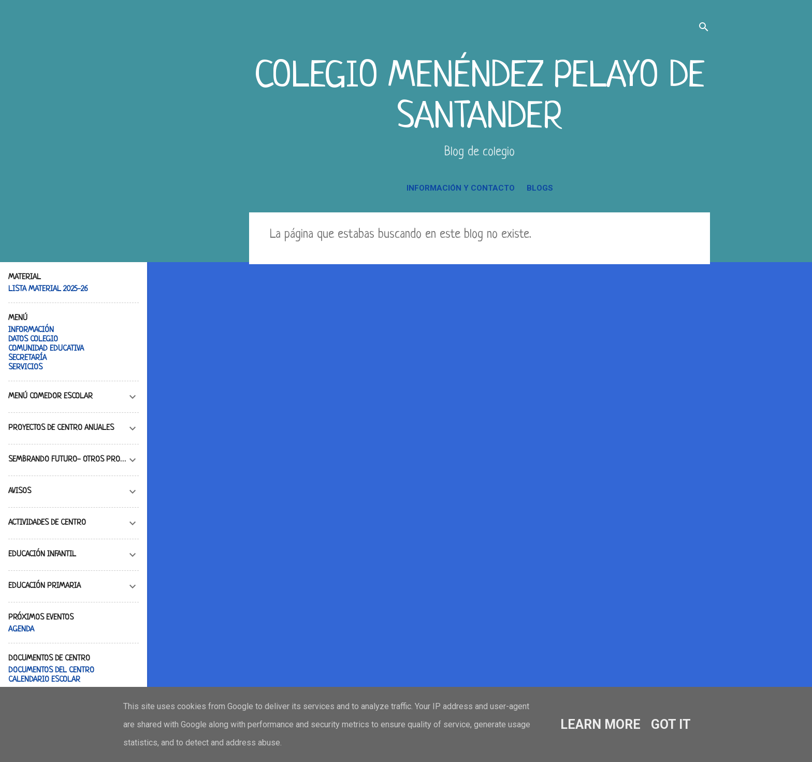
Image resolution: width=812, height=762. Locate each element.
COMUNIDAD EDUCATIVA (46, 348)
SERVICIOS (25, 367)
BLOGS (540, 188)
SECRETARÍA (27, 358)
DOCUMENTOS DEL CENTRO (51, 670)
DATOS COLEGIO (33, 339)
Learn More (600, 724)
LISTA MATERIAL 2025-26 (48, 289)
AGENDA (21, 629)
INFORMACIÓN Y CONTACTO (461, 188)
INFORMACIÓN (31, 330)
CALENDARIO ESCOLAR (44, 679)
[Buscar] (704, 28)
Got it (671, 724)
